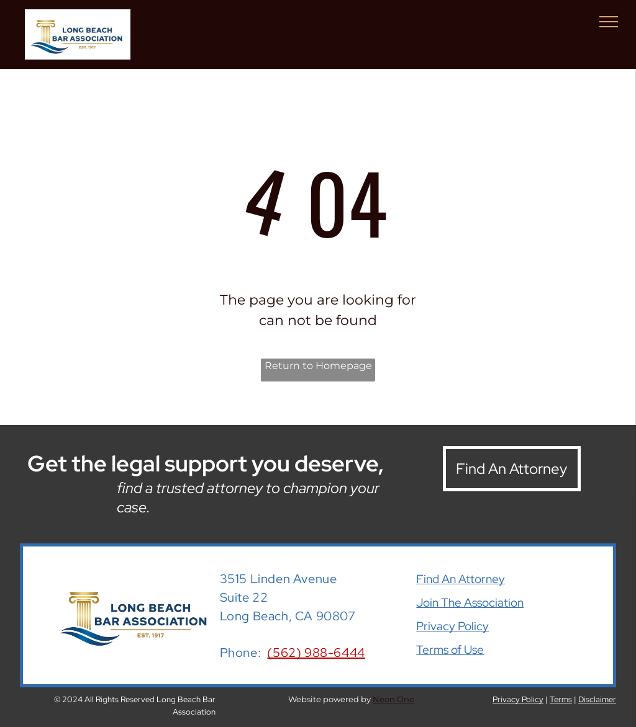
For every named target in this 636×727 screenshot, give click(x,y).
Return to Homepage (318, 366)
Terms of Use (450, 650)
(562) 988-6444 (316, 652)
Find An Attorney (460, 579)
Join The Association (470, 602)
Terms (561, 699)
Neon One (393, 699)
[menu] (609, 22)
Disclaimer (597, 699)
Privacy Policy (452, 626)
